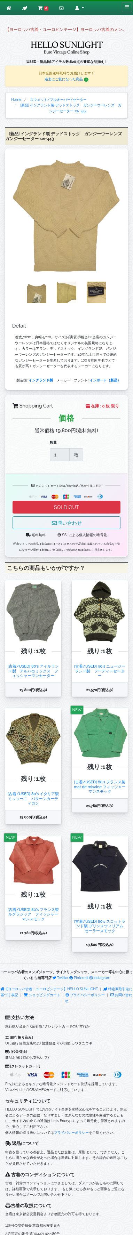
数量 (53, 442)
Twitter (61, 978)
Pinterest (78, 978)
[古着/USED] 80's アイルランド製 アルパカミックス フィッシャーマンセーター (33, 671)
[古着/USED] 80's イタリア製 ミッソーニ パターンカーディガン (33, 798)
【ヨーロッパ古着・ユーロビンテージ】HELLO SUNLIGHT (49, 989)
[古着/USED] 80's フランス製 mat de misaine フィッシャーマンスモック (100, 787)
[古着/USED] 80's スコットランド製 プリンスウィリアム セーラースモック (100, 926)
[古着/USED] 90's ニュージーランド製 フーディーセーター (99, 671)
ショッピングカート (42, 995)
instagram (99, 978)
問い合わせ (66, 523)
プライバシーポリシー (85, 995)
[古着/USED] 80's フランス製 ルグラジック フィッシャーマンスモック (33, 914)
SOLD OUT (66, 507)
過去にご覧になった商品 (66, 79)
